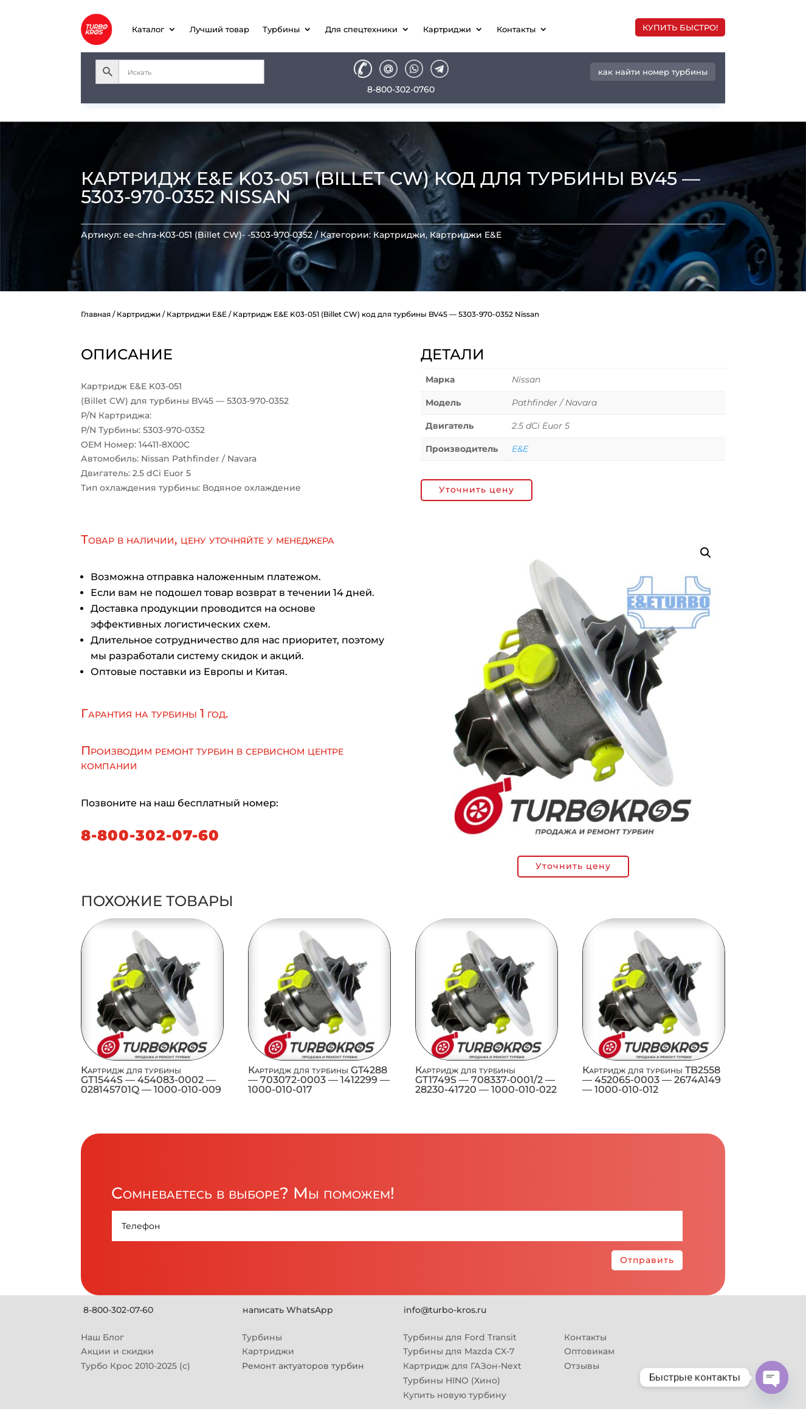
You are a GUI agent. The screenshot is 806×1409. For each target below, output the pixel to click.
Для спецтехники (361, 29)
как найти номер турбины (653, 72)
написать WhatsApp (288, 1309)
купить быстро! (680, 27)
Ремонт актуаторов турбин (303, 1365)
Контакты (516, 29)
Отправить (647, 1260)
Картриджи (447, 29)
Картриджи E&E (465, 234)
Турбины (281, 29)
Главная (96, 314)
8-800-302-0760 (401, 89)
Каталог (148, 29)
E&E (520, 448)
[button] (706, 553)
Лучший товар (219, 29)
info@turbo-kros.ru (445, 1309)
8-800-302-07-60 (150, 835)
